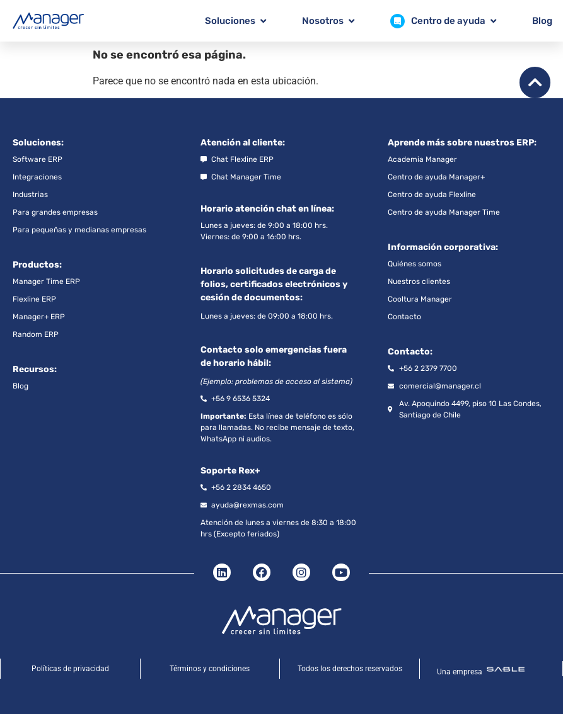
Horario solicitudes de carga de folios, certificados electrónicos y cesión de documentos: (273, 284)
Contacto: (410, 351)
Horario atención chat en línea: (267, 208)
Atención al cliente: (242, 142)
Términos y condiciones (210, 668)
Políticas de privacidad (70, 668)
